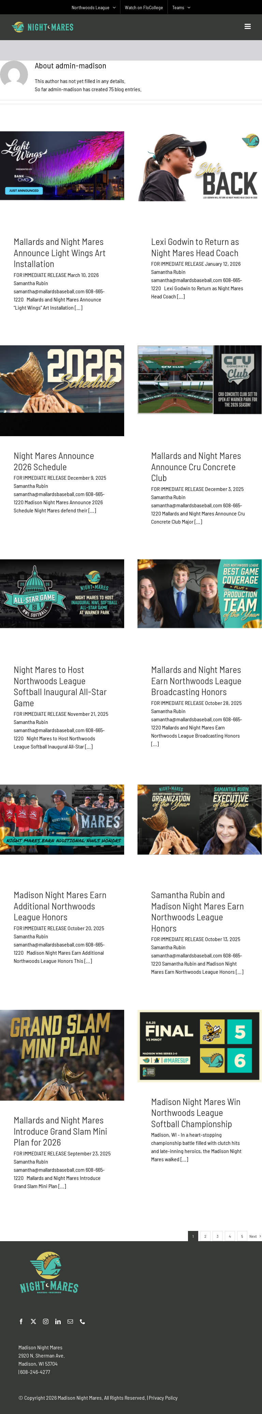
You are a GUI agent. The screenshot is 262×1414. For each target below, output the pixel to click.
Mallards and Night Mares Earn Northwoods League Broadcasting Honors (196, 680)
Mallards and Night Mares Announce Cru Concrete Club (196, 466)
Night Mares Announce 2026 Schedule (54, 461)
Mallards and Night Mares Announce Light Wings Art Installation (60, 252)
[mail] (70, 1321)
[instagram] (45, 1321)
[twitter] (33, 1321)
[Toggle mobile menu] (248, 26)
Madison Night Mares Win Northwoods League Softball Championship (196, 1112)
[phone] (82, 1321)
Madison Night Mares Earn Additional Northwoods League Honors (60, 905)
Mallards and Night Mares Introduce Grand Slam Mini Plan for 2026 (60, 1130)
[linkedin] (58, 1321)
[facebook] (21, 1321)
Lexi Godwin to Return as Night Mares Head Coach (195, 247)
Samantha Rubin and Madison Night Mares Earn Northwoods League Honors (197, 911)
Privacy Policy (163, 1397)
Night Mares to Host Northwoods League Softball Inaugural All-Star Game (60, 686)
